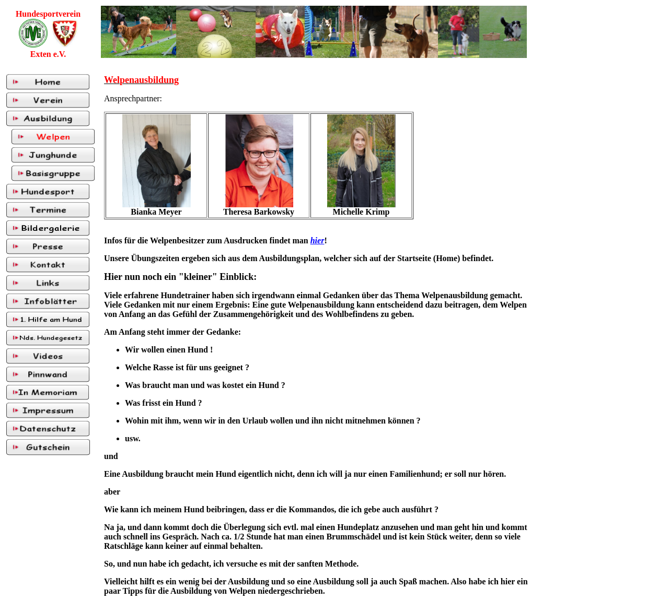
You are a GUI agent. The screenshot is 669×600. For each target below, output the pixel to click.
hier (317, 240)
